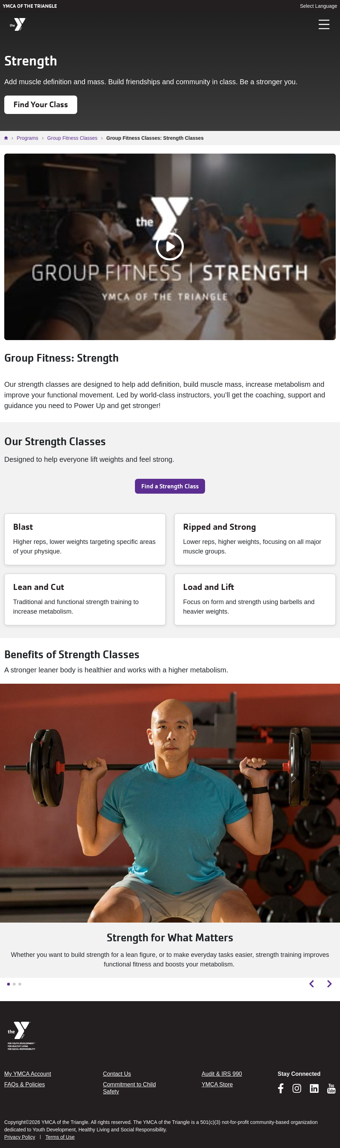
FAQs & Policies (24, 1084)
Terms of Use (59, 1137)
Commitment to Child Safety (129, 1088)
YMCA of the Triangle (30, 6)
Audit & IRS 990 (222, 1074)
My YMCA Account (27, 1074)
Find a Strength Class (170, 486)
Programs (27, 138)
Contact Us (117, 1074)
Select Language (318, 6)
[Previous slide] (311, 983)
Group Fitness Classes (72, 138)
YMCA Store (217, 1084)
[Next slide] (329, 983)
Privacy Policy (19, 1137)
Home (7, 138)
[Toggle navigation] (324, 24)
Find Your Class (40, 104)
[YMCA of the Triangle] (18, 24)
